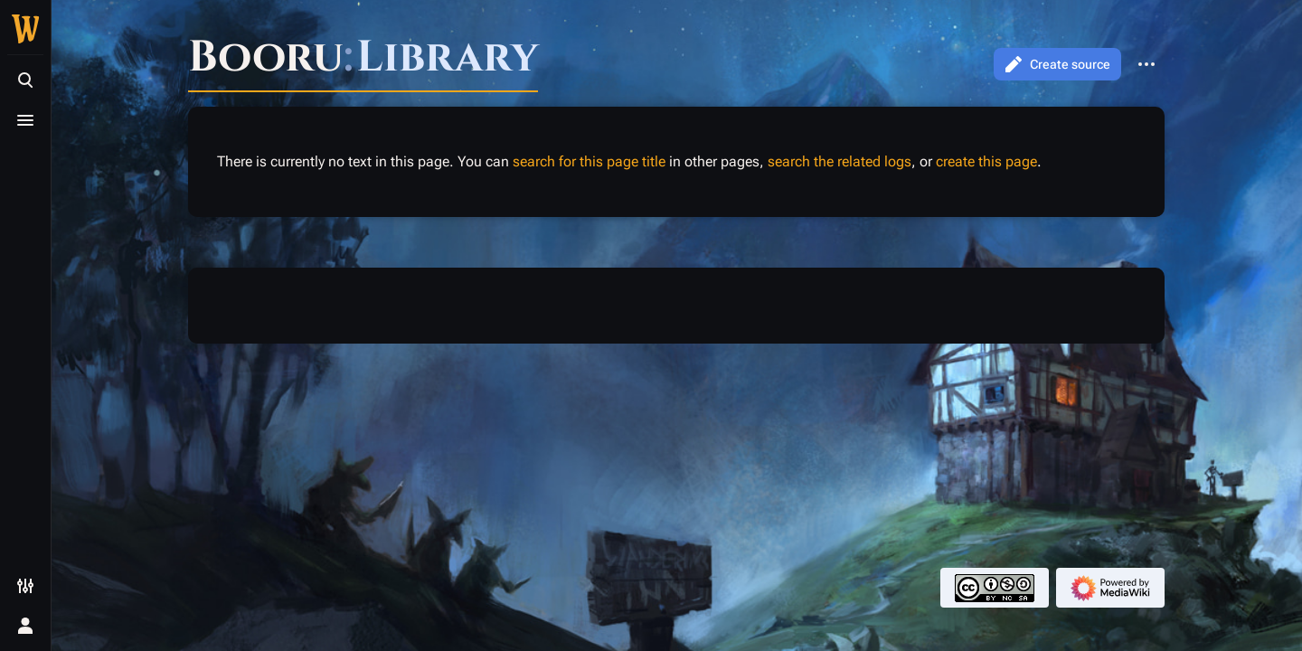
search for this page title (589, 161)
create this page (986, 161)
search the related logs (839, 161)
